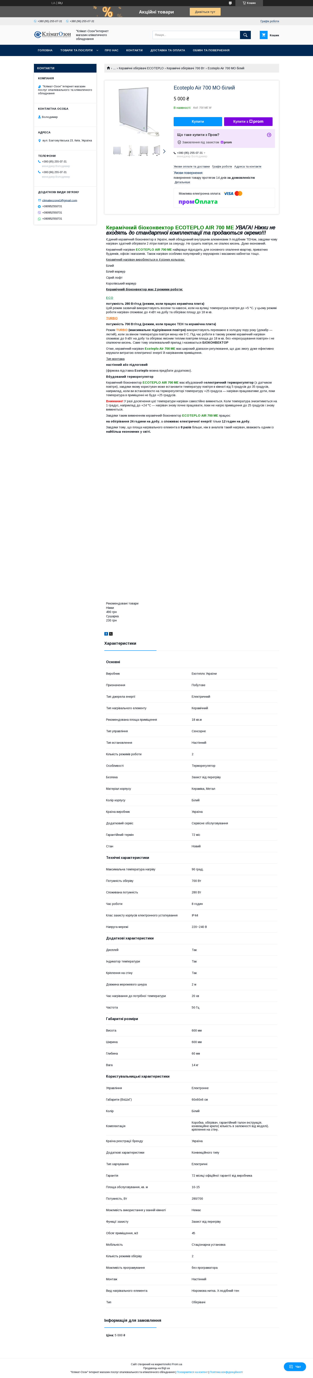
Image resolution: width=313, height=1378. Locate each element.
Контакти (134, 50)
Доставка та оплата (167, 50)
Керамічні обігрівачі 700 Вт (186, 68)
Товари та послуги (76, 50)
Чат (295, 1367)
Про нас (111, 50)
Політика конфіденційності (226, 1372)
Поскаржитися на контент (192, 1372)
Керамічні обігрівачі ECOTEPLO (141, 68)
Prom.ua (177, 1364)
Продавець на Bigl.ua (156, 1368)
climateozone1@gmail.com (59, 200)
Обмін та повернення (211, 50)
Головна (45, 50)
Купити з (248, 122)
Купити (198, 121)
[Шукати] (245, 35)
